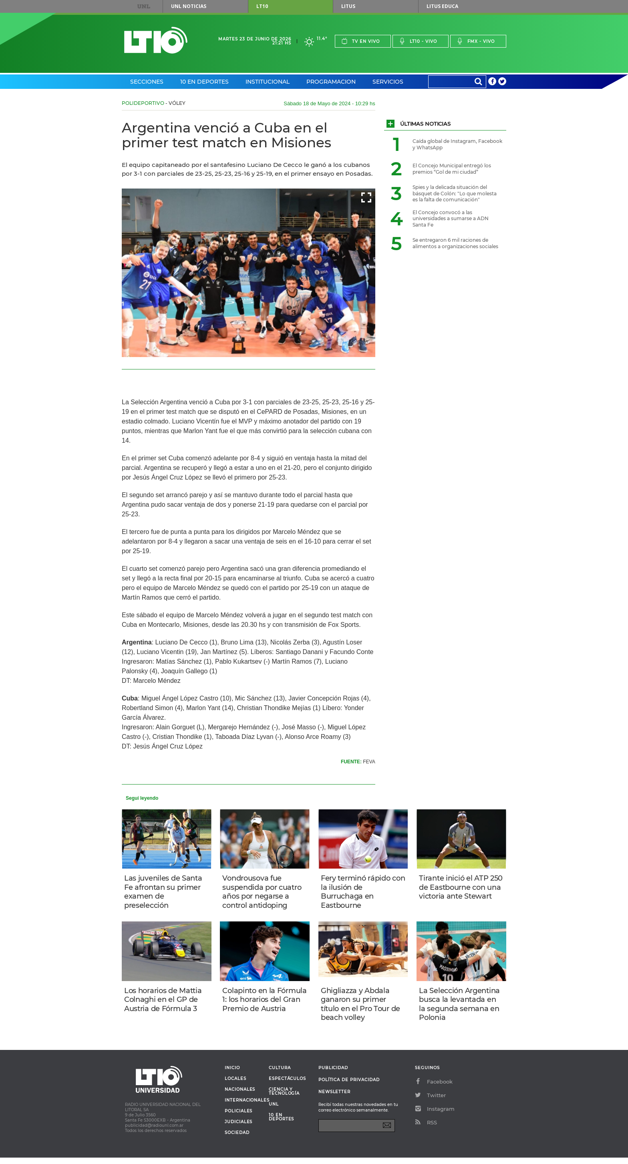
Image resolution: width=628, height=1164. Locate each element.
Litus (348, 6)
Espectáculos (287, 1085)
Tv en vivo (360, 41)
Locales (235, 1085)
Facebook (434, 1088)
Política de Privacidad (349, 1086)
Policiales (238, 1118)
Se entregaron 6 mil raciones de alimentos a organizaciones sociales (455, 243)
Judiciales (238, 1128)
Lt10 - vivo (418, 41)
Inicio (232, 1074)
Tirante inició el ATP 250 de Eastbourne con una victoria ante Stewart (461, 893)
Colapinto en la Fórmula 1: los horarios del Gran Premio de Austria (262, 1008)
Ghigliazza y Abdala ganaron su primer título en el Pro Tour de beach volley (362, 1008)
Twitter (430, 1101)
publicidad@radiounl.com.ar (154, 1131)
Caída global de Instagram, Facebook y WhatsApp (457, 144)
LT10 (262, 6)
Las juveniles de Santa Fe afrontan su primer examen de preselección (165, 893)
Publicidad (333, 1074)
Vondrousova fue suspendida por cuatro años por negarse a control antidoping (263, 893)
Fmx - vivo (476, 41)
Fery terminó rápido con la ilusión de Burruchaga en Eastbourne (357, 893)
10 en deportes (281, 1124)
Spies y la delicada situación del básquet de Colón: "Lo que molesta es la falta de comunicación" (455, 193)
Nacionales (240, 1096)
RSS (426, 1129)
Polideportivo (143, 103)
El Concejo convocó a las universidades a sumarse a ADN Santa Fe (451, 218)
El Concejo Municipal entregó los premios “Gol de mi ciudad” (452, 169)
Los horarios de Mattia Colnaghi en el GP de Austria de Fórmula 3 (164, 1003)
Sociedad (237, 1139)
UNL (144, 6)
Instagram (435, 1115)
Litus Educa (442, 6)
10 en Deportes (204, 81)
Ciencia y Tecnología (284, 1098)
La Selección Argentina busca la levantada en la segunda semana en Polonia (461, 1008)
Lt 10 (156, 40)
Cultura (280, 1074)
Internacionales (244, 1107)
